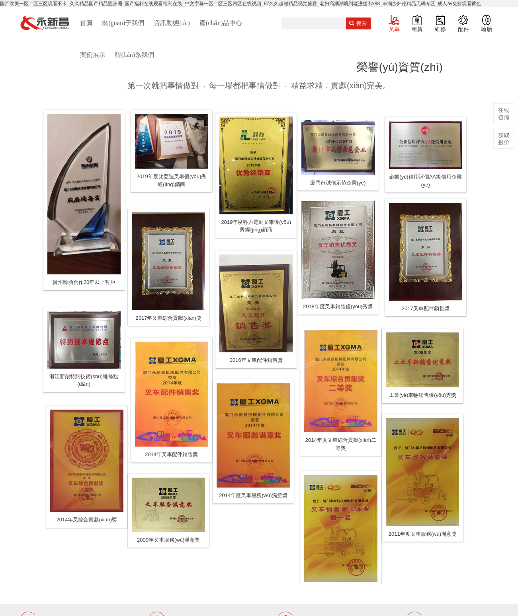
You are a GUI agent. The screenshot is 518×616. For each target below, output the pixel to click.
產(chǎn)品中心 (220, 22)
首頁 (86, 22)
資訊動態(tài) (172, 22)
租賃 (417, 29)
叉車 (394, 29)
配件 (463, 29)
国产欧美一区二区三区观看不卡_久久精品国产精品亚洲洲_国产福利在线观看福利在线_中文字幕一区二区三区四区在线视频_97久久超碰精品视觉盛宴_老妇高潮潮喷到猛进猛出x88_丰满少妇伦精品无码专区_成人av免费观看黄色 (240, 3)
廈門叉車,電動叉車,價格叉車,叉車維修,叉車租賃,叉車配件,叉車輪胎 (44, 23)
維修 (440, 29)
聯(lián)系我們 (134, 54)
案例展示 (93, 54)
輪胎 (486, 29)
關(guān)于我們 (123, 22)
